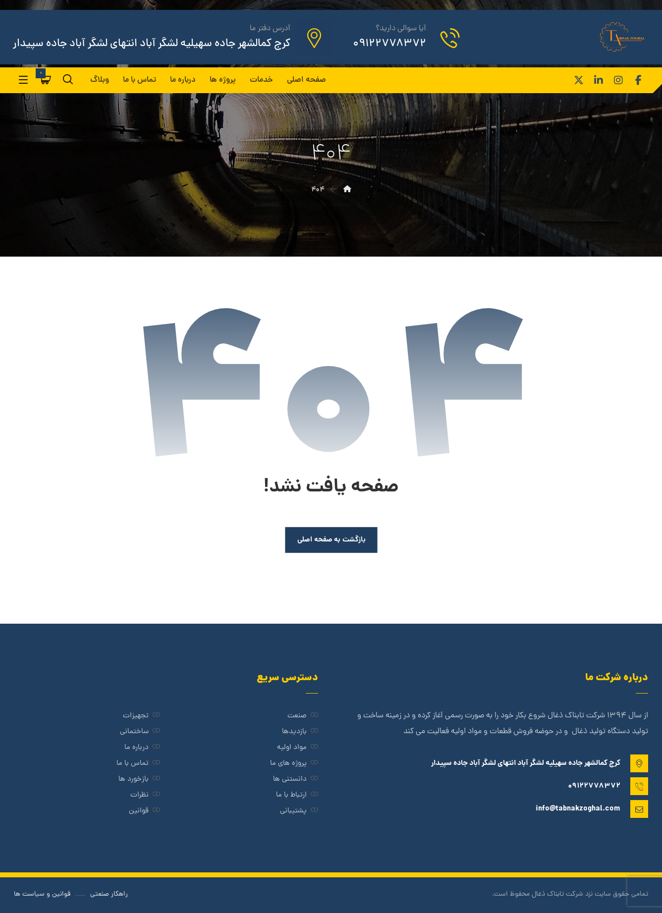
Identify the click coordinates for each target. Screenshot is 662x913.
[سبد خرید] (46, 80)
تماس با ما (138, 763)
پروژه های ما (294, 763)
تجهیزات (141, 716)
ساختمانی (140, 732)
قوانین (144, 811)
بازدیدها (300, 732)
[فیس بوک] (638, 80)
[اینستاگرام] (618, 80)
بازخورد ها (139, 779)
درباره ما (142, 747)
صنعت (302, 716)
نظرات (145, 795)
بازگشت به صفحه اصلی (331, 539)
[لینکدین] (598, 80)
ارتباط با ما (297, 795)
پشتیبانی (299, 811)
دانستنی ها (295, 779)
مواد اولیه (297, 747)
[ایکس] (579, 80)
